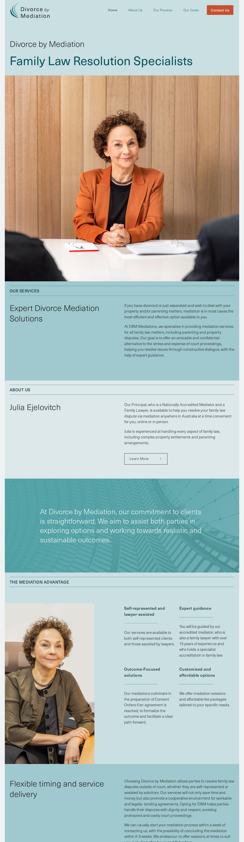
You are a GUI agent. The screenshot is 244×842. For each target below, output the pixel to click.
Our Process (163, 10)
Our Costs (191, 10)
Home (112, 10)
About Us (135, 10)
